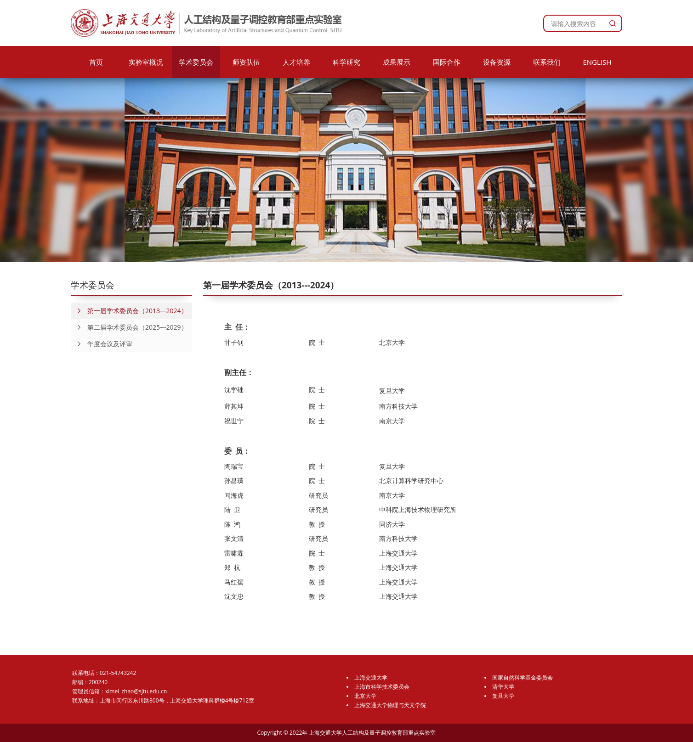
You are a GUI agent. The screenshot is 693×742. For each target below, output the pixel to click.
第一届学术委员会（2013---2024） (129, 311)
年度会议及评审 (101, 344)
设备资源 (497, 62)
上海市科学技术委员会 (381, 687)
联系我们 (547, 62)
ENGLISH (597, 62)
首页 (96, 62)
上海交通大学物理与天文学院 (390, 705)
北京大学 (365, 696)
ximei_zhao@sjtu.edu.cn (136, 691)
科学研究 (346, 62)
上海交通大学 (370, 677)
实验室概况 (146, 62)
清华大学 (503, 687)
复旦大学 (503, 696)
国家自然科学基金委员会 (522, 677)
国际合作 (446, 62)
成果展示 (396, 62)
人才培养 (296, 62)
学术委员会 (196, 62)
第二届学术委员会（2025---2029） (129, 327)
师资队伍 (246, 62)
